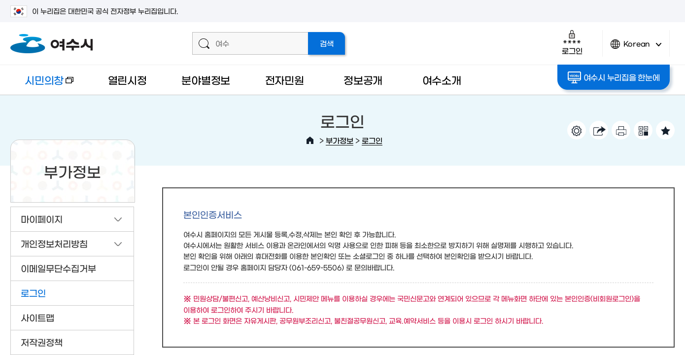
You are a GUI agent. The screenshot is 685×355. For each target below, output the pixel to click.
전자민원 (284, 79)
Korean (636, 48)
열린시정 (127, 79)
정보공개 (362, 79)
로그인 (572, 42)
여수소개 (441, 79)
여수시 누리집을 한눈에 (614, 77)
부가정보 (339, 140)
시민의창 (41, 84)
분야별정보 (205, 79)
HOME (310, 140)
